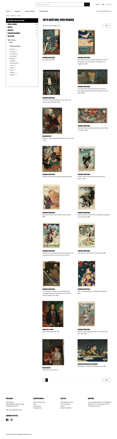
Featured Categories (22, 33)
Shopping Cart (37, 408)
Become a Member (66, 408)
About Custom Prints (39, 402)
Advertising (13, 54)
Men (11, 42)
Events (63, 406)
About (97, 4)
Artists (22, 27)
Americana (13, 56)
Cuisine (12, 67)
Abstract (12, 49)
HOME (7, 15)
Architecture (14, 63)
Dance (12, 70)
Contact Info (37, 406)
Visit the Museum (65, 404)
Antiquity (12, 61)
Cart (109, 4)
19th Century (12, 40)
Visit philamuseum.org (67, 402)
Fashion (12, 74)
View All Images (43, 11)
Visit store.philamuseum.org (103, 11)
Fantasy (12, 72)
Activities (13, 51)
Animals (12, 58)
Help (103, 4)
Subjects (22, 30)
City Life (12, 65)
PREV (106, 25)
